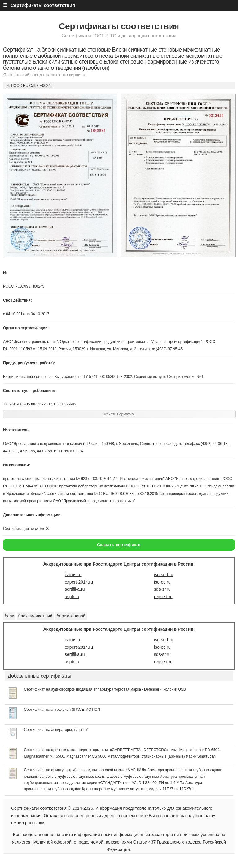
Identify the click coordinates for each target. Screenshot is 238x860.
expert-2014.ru (79, 582)
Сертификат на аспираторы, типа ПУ (56, 730)
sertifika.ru (75, 589)
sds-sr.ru (162, 589)
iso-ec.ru (162, 582)
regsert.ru (163, 596)
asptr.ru (72, 596)
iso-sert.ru (163, 574)
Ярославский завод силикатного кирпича (44, 74)
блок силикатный (35, 615)
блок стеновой (71, 615)
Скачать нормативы (119, 414)
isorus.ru (73, 574)
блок (9, 615)
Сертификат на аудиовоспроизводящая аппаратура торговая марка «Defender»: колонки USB (105, 689)
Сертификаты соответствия (119, 26)
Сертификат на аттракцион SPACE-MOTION (62, 709)
